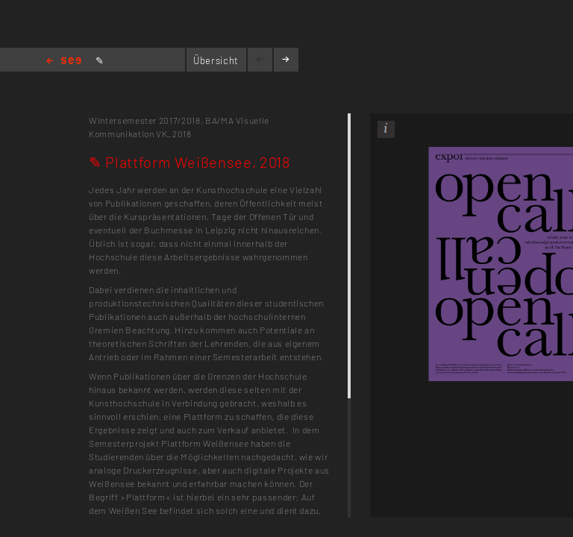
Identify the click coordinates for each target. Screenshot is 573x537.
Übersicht (216, 60)
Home (63, 61)
